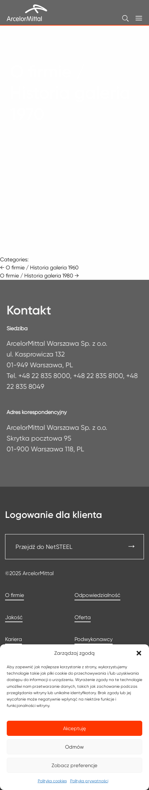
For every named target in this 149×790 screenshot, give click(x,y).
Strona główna (28, 51)
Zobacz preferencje (74, 765)
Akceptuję (74, 728)
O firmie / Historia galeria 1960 (39, 267)
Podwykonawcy (93, 639)
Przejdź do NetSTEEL (44, 546)
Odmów (74, 747)
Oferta (82, 617)
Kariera (13, 639)
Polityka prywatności (89, 780)
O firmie (14, 595)
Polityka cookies (52, 780)
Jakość (14, 617)
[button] (139, 653)
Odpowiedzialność (97, 595)
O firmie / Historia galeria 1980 (39, 275)
